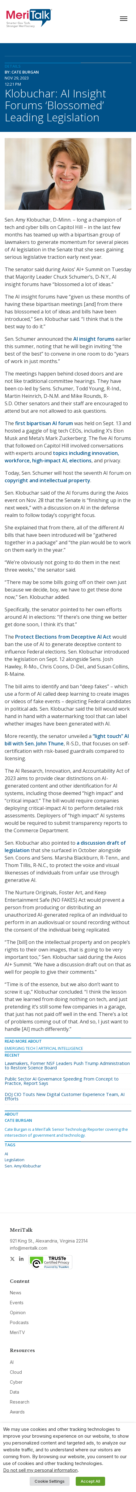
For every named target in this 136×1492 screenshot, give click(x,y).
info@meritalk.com (28, 1248)
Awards (17, 1411)
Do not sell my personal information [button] (40, 1470)
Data (14, 1392)
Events (16, 1302)
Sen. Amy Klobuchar (23, 1166)
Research (19, 1401)
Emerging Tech (20, 1048)
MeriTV (17, 1332)
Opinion (18, 1312)
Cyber (16, 1382)
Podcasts (19, 1322)
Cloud (16, 1372)
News (15, 1292)
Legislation (14, 1159)
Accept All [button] (90, 1481)
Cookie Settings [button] (50, 1481)
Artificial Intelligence (60, 1048)
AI (6, 1154)
